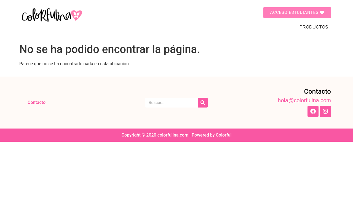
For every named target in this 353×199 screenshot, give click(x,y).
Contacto (37, 102)
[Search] (203, 103)
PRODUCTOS (313, 27)
